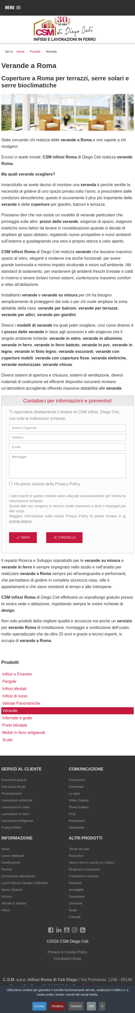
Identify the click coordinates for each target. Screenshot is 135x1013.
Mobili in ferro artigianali (23, 732)
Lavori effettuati (12, 856)
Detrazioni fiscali (13, 787)
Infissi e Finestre (17, 674)
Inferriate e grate (17, 718)
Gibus (5, 910)
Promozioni (77, 780)
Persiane (75, 883)
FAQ (72, 814)
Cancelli (74, 917)
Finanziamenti (11, 793)
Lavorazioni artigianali (17, 821)
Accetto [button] (39, 1006)
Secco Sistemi (11, 890)
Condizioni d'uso (68, 958)
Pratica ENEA (11, 827)
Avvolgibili (76, 890)
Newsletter (76, 827)
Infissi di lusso (15, 696)
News (5, 849)
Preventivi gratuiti (13, 780)
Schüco (6, 896)
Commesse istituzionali (18, 876)
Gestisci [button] (76, 1006)
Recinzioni (76, 856)
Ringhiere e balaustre (84, 869)
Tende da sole (79, 849)
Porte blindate (14, 725)
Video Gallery (79, 800)
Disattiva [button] (57, 1006)
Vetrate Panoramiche (21, 703)
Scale (7, 740)
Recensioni (77, 821)
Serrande (75, 903)
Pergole (9, 681)
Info (91, 1006)
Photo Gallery (79, 807)
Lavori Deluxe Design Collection (24, 883)
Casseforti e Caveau (84, 876)
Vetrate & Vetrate (13, 903)
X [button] (102, 1006)
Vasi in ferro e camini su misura (91, 862)
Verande (9, 710)
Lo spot (74, 793)
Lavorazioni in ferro (15, 814)
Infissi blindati (14, 689)
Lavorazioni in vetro (15, 807)
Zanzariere (77, 896)
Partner (6, 869)
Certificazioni (10, 862)
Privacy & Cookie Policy (67, 952)
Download (76, 787)
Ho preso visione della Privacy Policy (44, 484)
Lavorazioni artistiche (16, 800)
